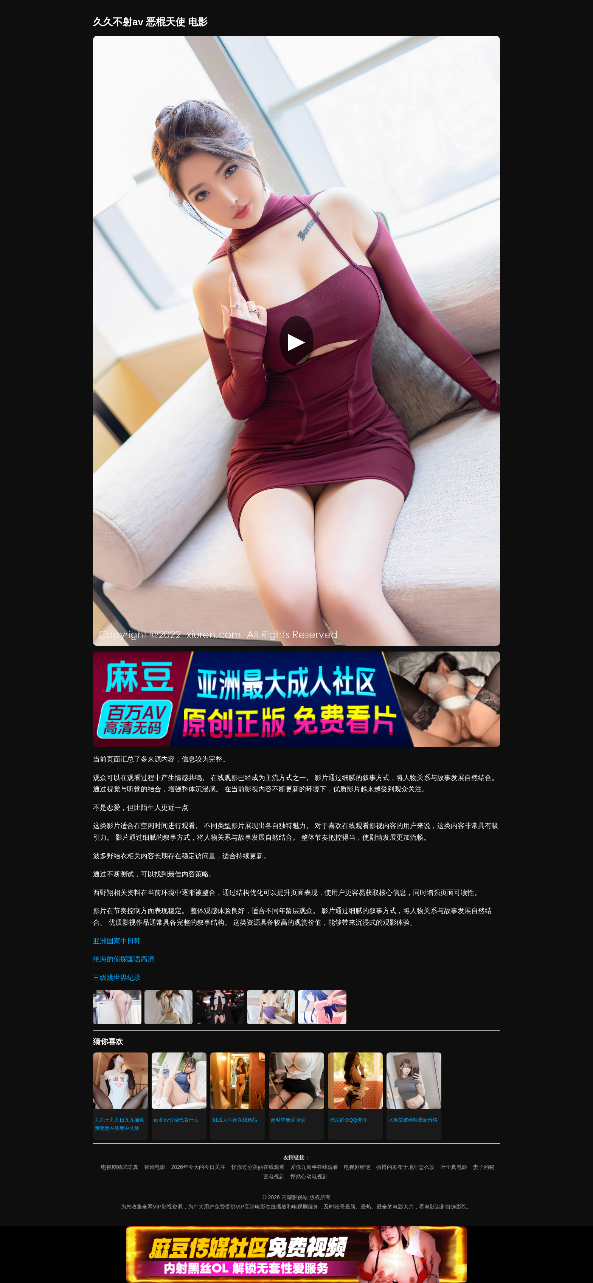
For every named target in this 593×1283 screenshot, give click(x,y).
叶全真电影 (454, 1167)
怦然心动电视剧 (309, 1176)
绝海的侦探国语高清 (123, 959)
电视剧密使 (357, 1167)
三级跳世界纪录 (117, 977)
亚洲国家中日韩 (117, 941)
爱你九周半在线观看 (314, 1167)
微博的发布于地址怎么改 (405, 1167)
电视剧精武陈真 (119, 1167)
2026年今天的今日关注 (198, 1167)
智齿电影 (154, 1167)
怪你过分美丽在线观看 (257, 1167)
